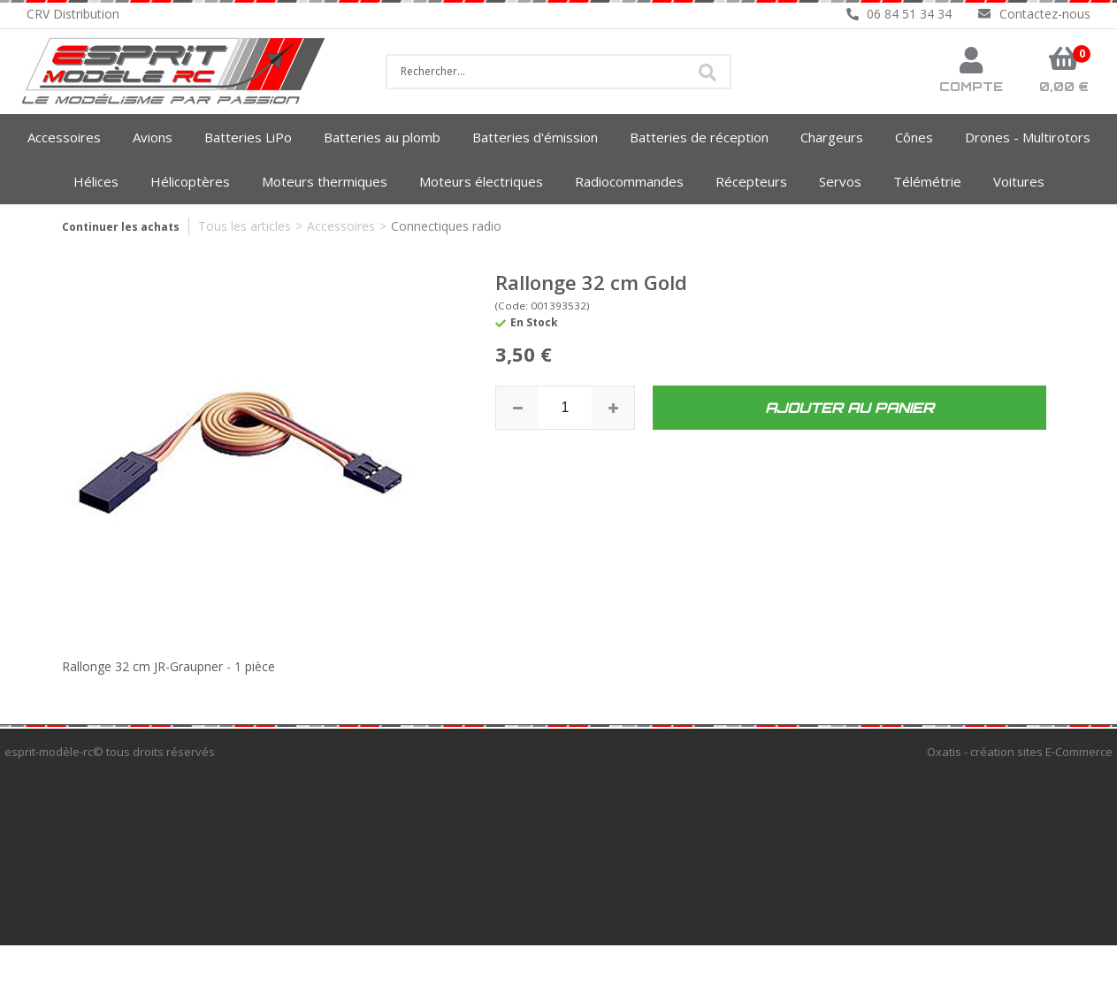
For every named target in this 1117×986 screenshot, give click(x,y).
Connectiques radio (446, 226)
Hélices (96, 181)
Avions (152, 137)
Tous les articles (244, 226)
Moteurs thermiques (324, 181)
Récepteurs (751, 181)
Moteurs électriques (481, 181)
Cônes (914, 137)
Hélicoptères (190, 181)
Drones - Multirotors (1027, 137)
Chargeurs (831, 137)
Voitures (1018, 181)
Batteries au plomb (382, 137)
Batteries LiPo (248, 137)
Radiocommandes (629, 181)
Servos (840, 181)
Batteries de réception (699, 137)
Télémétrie (927, 181)
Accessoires (64, 137)
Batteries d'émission (535, 137)
